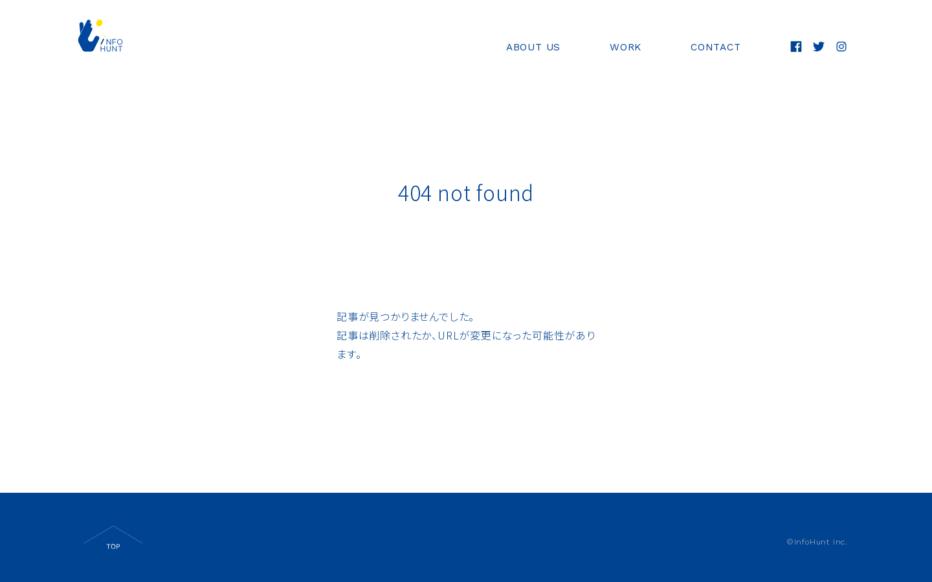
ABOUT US (528, 47)
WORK (622, 47)
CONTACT (714, 47)
